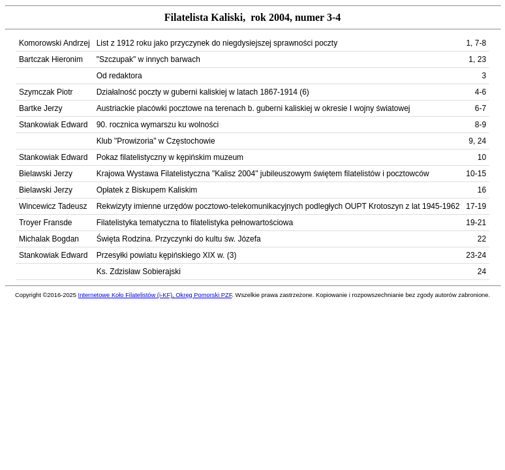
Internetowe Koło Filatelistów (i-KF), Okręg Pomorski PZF (155, 295)
